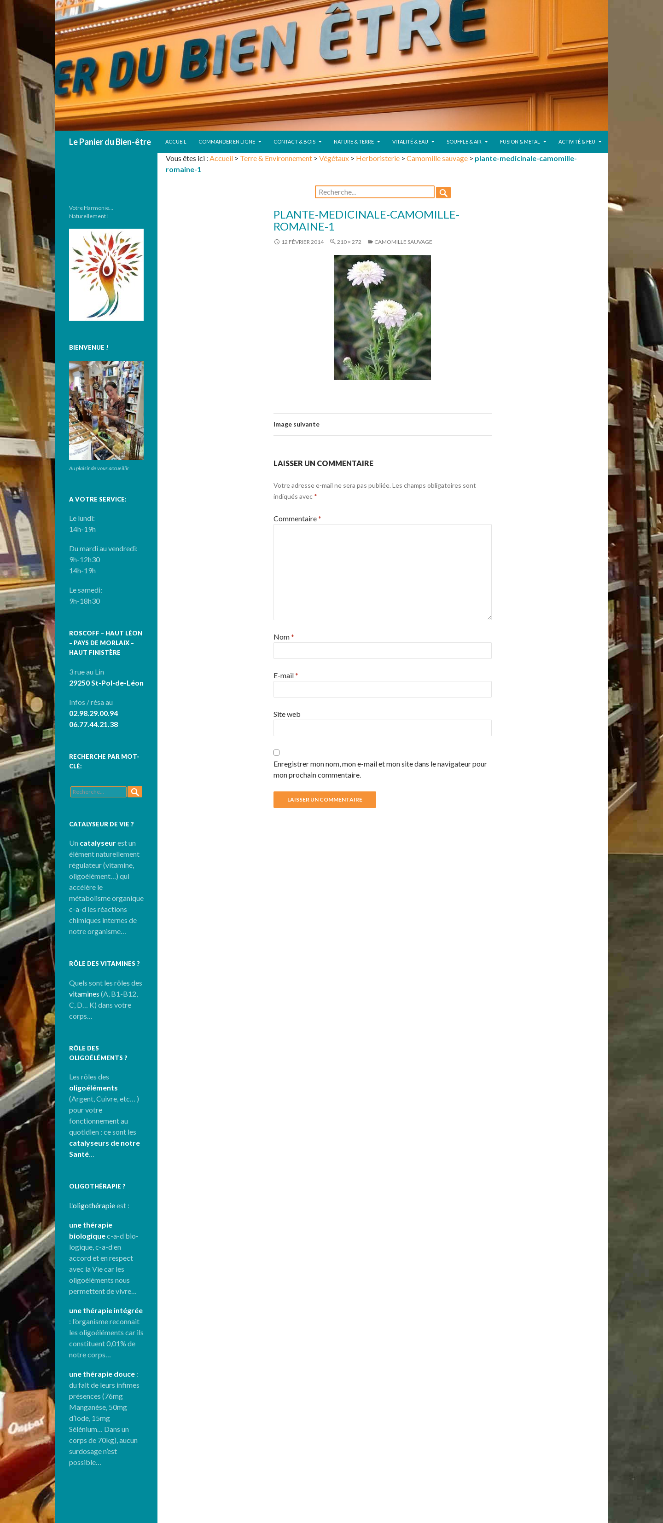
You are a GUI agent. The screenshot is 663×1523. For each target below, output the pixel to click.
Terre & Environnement (276, 158)
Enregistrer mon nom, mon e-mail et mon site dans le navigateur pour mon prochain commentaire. (380, 769)
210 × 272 (349, 241)
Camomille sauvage (437, 158)
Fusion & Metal (520, 141)
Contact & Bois (294, 141)
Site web (287, 714)
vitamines (84, 993)
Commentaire (297, 518)
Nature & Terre (354, 141)
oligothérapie (94, 1205)
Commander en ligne (226, 141)
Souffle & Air (464, 141)
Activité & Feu (576, 141)
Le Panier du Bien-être (110, 142)
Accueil (175, 141)
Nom (283, 636)
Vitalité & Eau (410, 141)
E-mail (285, 675)
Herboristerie (378, 158)
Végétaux (334, 158)
